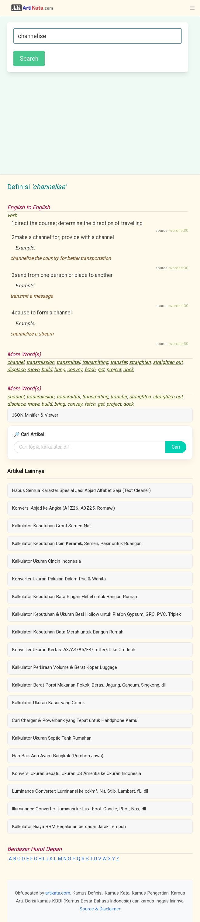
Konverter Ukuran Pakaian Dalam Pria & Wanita (59, 579)
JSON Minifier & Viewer (35, 415)
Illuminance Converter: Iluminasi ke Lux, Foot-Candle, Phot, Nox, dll (79, 809)
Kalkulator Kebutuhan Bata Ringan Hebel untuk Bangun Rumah (74, 596)
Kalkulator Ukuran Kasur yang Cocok (48, 702)
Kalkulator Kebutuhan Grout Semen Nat (51, 526)
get (101, 369)
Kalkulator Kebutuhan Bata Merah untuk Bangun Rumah (67, 632)
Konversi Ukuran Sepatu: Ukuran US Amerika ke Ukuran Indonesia (76, 773)
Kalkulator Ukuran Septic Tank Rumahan (51, 738)
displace (16, 369)
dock (128, 369)
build (46, 369)
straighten (140, 362)
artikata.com (57, 893)
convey (74, 369)
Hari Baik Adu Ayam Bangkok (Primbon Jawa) (57, 756)
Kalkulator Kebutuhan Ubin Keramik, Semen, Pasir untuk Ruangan (77, 543)
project (113, 369)
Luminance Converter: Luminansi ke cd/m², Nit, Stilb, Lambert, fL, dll (80, 791)
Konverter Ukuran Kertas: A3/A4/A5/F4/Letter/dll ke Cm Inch (73, 649)
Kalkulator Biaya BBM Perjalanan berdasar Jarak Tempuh (69, 826)
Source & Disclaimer (100, 909)
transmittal (68, 362)
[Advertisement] (97, 122)
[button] (192, 8)
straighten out (168, 362)
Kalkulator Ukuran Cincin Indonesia (46, 561)
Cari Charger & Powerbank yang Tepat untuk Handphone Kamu (74, 720)
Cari (176, 447)
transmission (40, 362)
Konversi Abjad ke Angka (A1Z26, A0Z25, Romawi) (63, 508)
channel (15, 362)
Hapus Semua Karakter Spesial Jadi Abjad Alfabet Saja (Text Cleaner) (81, 490)
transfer (118, 362)
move (33, 369)
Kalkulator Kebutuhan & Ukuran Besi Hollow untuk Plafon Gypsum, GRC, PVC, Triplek (96, 614)
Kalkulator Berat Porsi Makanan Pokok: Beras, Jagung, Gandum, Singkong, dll (89, 685)
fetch (89, 369)
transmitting (95, 362)
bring (59, 369)
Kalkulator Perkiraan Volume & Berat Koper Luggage (64, 667)
